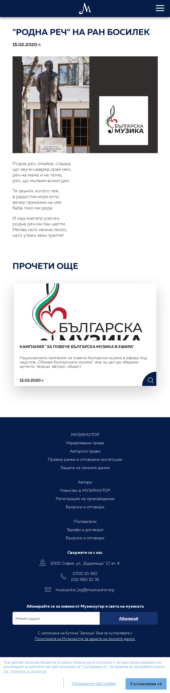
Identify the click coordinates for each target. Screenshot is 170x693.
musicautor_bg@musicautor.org (85, 590)
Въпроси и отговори (85, 506)
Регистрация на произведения (85, 498)
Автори (85, 482)
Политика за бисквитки (28, 671)
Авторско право (85, 451)
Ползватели (85, 521)
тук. (6, 671)
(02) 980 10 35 (85, 579)
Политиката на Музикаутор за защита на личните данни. (85, 638)
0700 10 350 (85, 573)
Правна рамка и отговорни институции (85, 459)
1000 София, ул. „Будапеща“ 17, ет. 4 (85, 563)
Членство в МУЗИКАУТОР (85, 490)
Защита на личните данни (85, 467)
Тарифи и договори (85, 529)
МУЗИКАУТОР (85, 434)
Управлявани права (85, 442)
